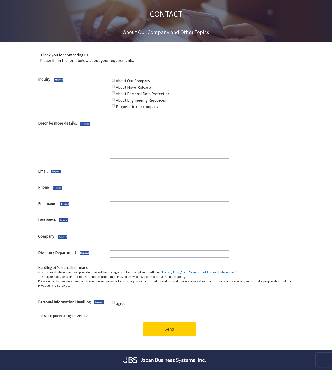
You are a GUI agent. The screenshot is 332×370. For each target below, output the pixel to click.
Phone (72, 187)
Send (169, 329)
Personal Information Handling (72, 302)
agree (120, 303)
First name (72, 203)
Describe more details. (72, 123)
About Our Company (133, 81)
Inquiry (72, 79)
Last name (72, 220)
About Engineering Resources (141, 100)
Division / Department (72, 252)
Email (72, 171)
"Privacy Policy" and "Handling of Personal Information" (199, 272)
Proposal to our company (137, 106)
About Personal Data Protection (143, 93)
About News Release (133, 87)
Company (72, 236)
